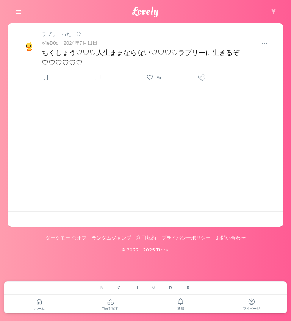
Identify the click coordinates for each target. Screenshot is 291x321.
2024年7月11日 (81, 43)
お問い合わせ (231, 238)
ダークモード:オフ (65, 238)
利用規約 (146, 238)
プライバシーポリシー (186, 238)
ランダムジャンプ (111, 238)
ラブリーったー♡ (61, 34)
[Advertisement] (145, 151)
